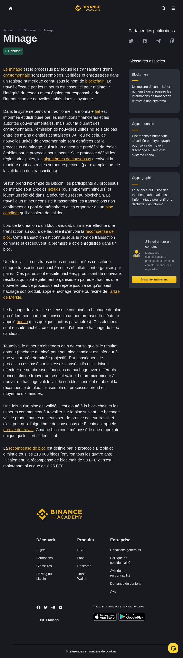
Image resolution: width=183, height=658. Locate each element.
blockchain (95, 81)
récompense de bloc (27, 448)
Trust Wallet (81, 576)
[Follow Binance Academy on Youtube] (60, 607)
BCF (80, 550)
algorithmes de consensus (67, 159)
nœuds (54, 189)
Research (84, 566)
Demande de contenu (125, 583)
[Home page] (87, 8)
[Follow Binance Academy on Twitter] (46, 607)
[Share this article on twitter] (131, 40)
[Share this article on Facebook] (144, 40)
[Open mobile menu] (173, 8)
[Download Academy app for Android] (131, 617)
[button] (173, 8)
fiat (97, 111)
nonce (22, 321)
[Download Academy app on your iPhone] (105, 617)
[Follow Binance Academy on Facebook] (38, 607)
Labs (80, 558)
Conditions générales (125, 550)
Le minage (12, 69)
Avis (113, 591)
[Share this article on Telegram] (158, 40)
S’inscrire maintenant (154, 279)
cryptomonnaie (16, 75)
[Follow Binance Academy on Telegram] (53, 607)
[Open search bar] (162, 8)
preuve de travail (18, 429)
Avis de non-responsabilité (120, 573)
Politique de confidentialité (120, 560)
